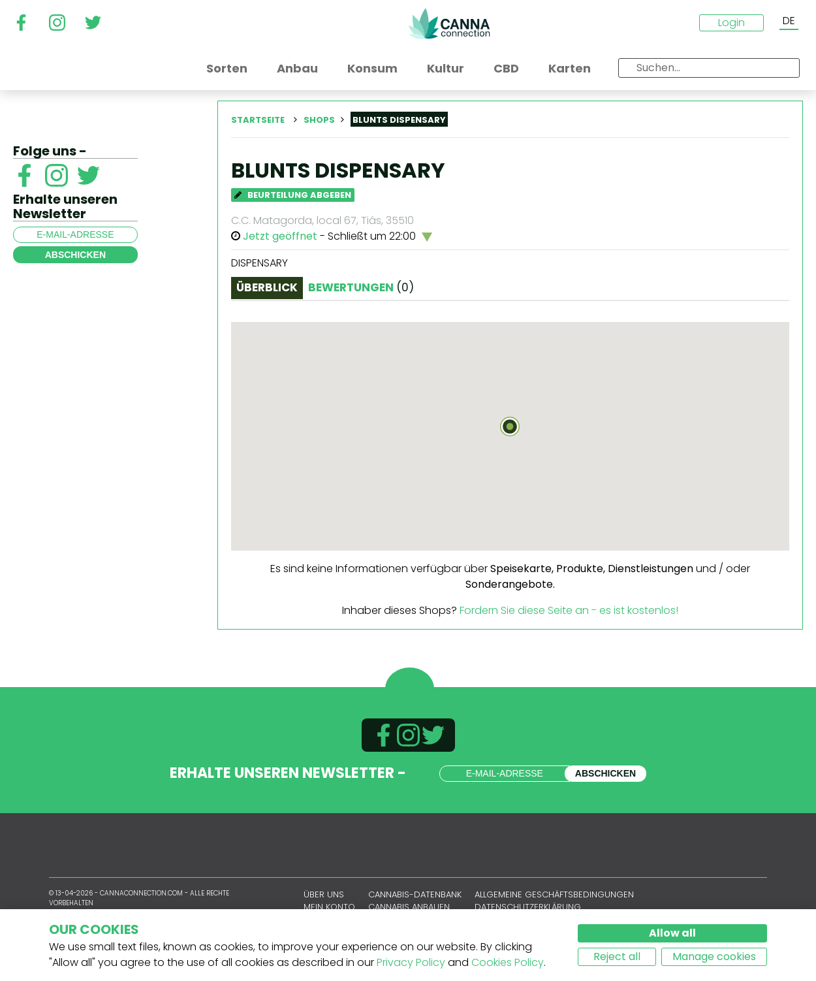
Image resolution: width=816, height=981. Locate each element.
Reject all (616, 956)
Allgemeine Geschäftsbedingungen (554, 894)
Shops (319, 120)
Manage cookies (714, 956)
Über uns (324, 894)
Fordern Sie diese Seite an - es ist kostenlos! (569, 610)
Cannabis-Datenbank (415, 894)
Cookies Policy (507, 962)
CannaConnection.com (449, 23)
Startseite (258, 120)
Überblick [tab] (267, 287)
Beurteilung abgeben (292, 195)
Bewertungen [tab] (361, 287)
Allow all (672, 933)
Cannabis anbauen (409, 907)
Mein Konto (329, 907)
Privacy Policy (411, 962)
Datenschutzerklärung (528, 907)
